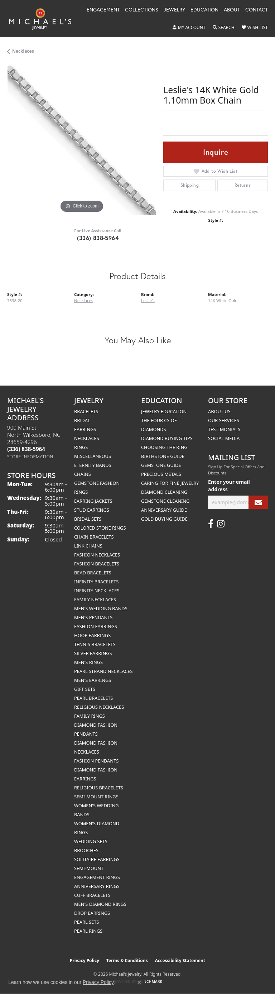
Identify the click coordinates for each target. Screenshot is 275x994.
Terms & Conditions (127, 960)
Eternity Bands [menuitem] (92, 465)
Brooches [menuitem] (86, 850)
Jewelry (174, 10)
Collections (141, 10)
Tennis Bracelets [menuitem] (95, 644)
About (232, 10)
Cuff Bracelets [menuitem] (92, 895)
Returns (243, 185)
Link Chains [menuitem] (88, 546)
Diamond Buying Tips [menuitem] (167, 438)
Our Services (223, 420)
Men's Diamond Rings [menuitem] (100, 904)
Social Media (224, 438)
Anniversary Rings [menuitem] (97, 886)
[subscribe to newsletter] (258, 502)
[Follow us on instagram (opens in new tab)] (221, 524)
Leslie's (148, 300)
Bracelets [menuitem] (86, 411)
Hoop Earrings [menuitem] (92, 635)
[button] (189, 27)
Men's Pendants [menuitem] (93, 617)
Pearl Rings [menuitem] (88, 931)
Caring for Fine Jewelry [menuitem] (170, 483)
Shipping (189, 185)
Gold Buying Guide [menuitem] (164, 519)
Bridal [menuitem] (82, 420)
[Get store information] (30, 457)
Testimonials (224, 429)
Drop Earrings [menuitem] (92, 913)
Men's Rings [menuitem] (88, 662)
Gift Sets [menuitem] (84, 689)
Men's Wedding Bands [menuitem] (100, 608)
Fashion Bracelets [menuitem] (96, 563)
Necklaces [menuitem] (86, 438)
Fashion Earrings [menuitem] (95, 626)
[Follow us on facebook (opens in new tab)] (210, 524)
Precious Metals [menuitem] (161, 474)
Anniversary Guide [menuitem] (164, 510)
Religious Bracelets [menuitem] (98, 787)
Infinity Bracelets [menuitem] (96, 581)
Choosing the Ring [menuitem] (164, 447)
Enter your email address (229, 485)
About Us (219, 411)
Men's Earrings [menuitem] (92, 680)
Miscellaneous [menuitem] (92, 456)
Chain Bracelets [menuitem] (94, 537)
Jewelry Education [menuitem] (164, 411)
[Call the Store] (26, 449)
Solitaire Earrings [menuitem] (97, 859)
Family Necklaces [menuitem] (95, 599)
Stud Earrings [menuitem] (91, 510)
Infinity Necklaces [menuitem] (97, 590)
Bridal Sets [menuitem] (87, 519)
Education (204, 10)
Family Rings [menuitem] (89, 716)
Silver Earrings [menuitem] (93, 653)
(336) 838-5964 (98, 238)
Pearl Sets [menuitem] (86, 922)
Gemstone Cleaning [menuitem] (165, 501)
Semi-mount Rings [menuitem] (96, 796)
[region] (81, 140)
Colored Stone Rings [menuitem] (100, 528)
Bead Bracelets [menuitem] (92, 572)
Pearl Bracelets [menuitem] (93, 698)
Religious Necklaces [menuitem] (99, 707)
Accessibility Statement (180, 960)
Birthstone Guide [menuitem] (162, 456)
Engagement (103, 10)
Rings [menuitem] (81, 447)
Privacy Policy (84, 960)
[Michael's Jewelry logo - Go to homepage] (43, 18)
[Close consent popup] (139, 982)
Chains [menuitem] (82, 474)
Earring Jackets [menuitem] (93, 501)
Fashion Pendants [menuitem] (96, 761)
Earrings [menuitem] (85, 429)
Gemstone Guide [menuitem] (161, 465)
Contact (256, 10)
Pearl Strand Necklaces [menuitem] (103, 671)
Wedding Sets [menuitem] (90, 841)
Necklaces (23, 51)
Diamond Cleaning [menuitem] (164, 492)
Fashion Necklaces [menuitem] (97, 554)
